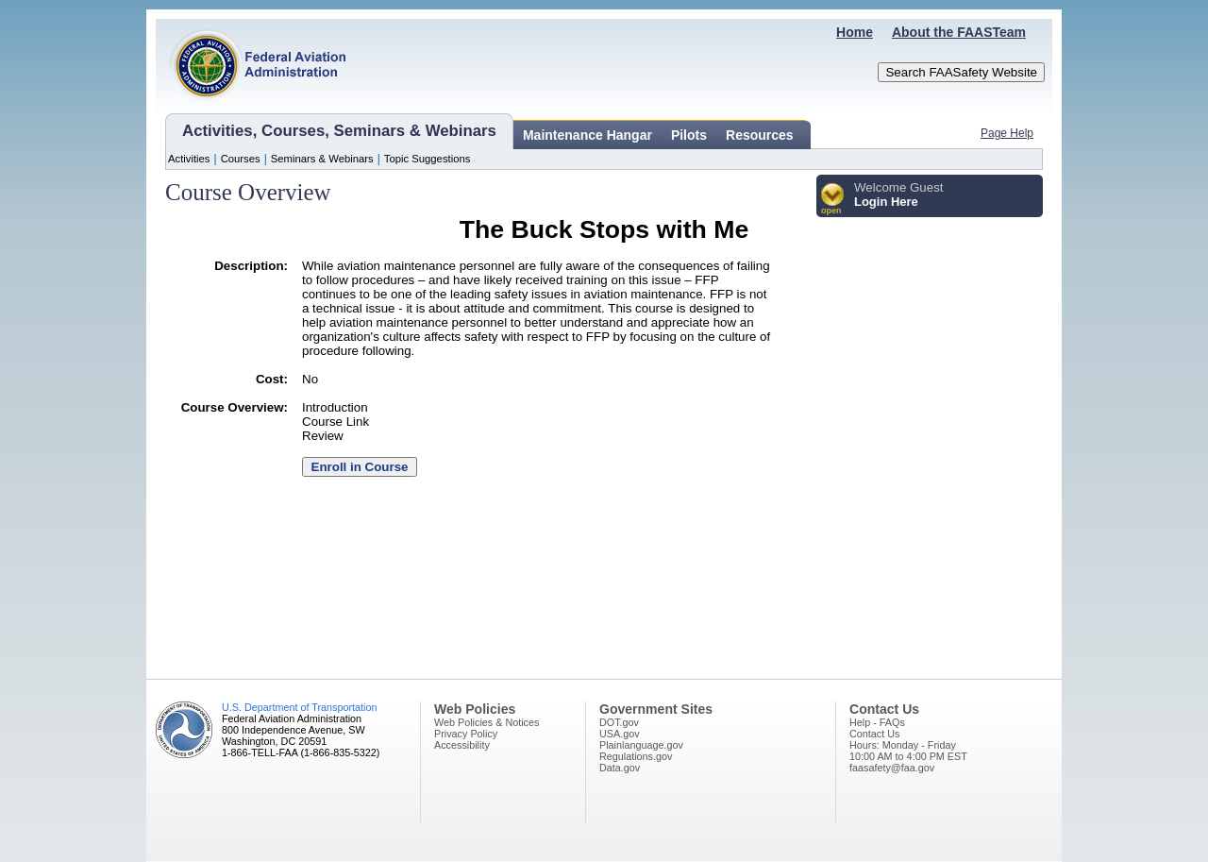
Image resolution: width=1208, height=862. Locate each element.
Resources (760, 135)
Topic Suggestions (427, 158)
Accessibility (462, 745)
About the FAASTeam (959, 32)
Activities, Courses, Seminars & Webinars (339, 131)
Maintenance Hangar (587, 135)
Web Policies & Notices (486, 722)
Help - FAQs (877, 722)
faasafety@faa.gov (891, 767)
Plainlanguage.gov (641, 745)
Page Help (1007, 133)
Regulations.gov (635, 756)
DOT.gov (619, 722)
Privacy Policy (465, 733)
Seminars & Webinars (322, 158)
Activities (189, 158)
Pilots (689, 135)
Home (854, 32)
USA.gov (619, 733)
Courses (240, 158)
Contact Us (874, 733)
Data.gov (619, 767)
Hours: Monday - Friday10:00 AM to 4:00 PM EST (908, 750)
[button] (833, 200)
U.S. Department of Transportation (299, 707)
